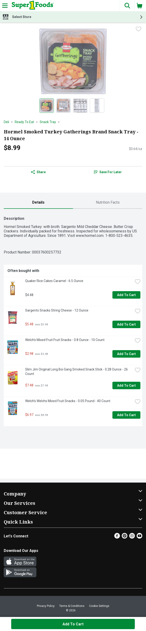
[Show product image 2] (63, 105)
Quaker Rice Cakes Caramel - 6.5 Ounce (54, 281)
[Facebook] (117, 537)
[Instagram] (132, 537)
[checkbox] (138, 29)
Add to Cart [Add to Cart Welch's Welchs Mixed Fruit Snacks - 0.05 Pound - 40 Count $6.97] (126, 415)
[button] (127, 5)
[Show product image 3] (80, 105)
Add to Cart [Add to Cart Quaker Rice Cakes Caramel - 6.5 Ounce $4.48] (126, 295)
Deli (6, 122)
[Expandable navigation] (5, 5)
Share (38, 172)
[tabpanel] (73, 319)
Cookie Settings (99, 606)
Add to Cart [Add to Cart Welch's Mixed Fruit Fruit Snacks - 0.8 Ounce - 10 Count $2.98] (126, 354)
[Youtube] (139, 537)
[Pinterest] (124, 537)
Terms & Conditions (71, 606)
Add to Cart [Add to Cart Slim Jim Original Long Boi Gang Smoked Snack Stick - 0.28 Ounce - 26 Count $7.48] (126, 385)
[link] (107, 172)
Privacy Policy (46, 606)
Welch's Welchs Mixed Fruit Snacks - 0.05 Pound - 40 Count (67, 401)
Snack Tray (48, 122)
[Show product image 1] (46, 105)
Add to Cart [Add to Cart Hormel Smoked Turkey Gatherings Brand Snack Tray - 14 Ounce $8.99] (73, 624)
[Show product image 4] (97, 105)
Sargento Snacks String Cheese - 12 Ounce (56, 310)
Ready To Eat (24, 122)
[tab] (38, 202)
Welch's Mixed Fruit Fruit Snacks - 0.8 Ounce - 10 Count (64, 340)
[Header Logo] (32, 6)
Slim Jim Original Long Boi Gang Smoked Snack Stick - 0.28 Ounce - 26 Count (77, 371)
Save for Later (108, 172)
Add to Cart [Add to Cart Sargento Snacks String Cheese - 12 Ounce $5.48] (126, 324)
